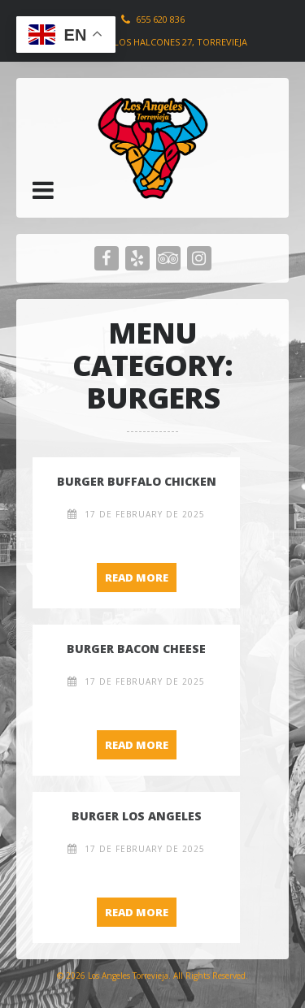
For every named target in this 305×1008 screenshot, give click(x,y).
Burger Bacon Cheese (136, 648)
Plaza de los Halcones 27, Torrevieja (158, 42)
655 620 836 (160, 19)
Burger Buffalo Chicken (136, 481)
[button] (43, 190)
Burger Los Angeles (137, 816)
